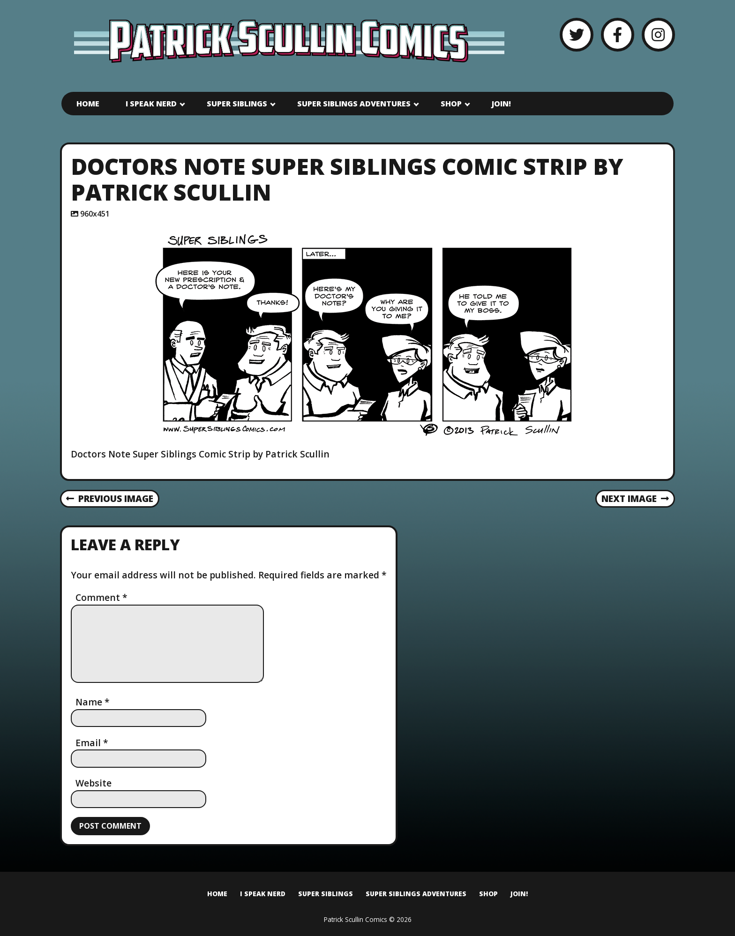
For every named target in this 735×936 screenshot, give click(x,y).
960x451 (95, 214)
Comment (101, 597)
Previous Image (110, 498)
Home (87, 103)
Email (91, 742)
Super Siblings (237, 103)
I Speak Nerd (151, 103)
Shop (451, 103)
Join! (501, 103)
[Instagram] (658, 34)
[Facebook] (617, 34)
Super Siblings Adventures (354, 103)
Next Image (635, 498)
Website (93, 783)
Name (92, 702)
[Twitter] (576, 34)
